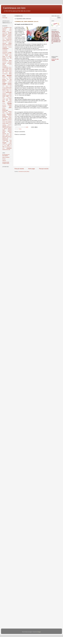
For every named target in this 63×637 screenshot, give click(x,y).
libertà (7, 87)
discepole (4, 59)
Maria (7, 89)
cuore (3, 56)
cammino (10, 37)
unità (11, 141)
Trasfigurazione (5, 140)
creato (10, 53)
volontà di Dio (5, 149)
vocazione (9, 148)
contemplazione (5, 51)
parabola (10, 101)
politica (7, 112)
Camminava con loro (14, 8)
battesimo (4, 35)
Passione (4, 106)
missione (4, 93)
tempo (6, 136)
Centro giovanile (8, 41)
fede (3, 69)
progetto (4, 115)
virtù (11, 145)
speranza (10, 131)
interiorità (10, 84)
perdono (10, 111)
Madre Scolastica (9, 88)
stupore (7, 135)
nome (3, 97)
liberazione (4, 87)
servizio (8, 126)
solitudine (4, 131)
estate (3, 64)
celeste (10, 40)
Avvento (10, 34)
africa (11, 28)
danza (7, 56)
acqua (10, 27)
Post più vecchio (43, 168)
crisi (3, 55)
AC (2, 27)
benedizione (9, 36)
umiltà (7, 141)
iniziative (4, 84)
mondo (3, 95)
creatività (7, 53)
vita (3, 146)
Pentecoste (4, 111)
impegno (4, 83)
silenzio (5, 128)
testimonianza (5, 138)
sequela (4, 126)
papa (3, 101)
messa (8, 91)
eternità (10, 64)
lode (3, 88)
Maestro (4, 89)
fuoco (6, 72)
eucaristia (4, 65)
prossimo (10, 115)
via (11, 144)
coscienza (4, 53)
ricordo (7, 120)
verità (9, 144)
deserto (10, 56)
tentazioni (4, 137)
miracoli (3, 92)
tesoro (10, 137)
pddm (10, 107)
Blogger (39, 631)
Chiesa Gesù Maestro (7, 44)
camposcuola (9, 39)
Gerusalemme (5, 73)
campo (3, 39)
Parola (20, 128)
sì (2, 128)
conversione (4, 52)
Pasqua (10, 104)
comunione (4, 47)
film (8, 71)
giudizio (10, 78)
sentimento (10, 124)
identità (3, 82)
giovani (9, 75)
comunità (10, 47)
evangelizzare (5, 67)
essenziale (9, 63)
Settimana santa (5, 127)
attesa (3, 34)
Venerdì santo (4, 144)
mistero (10, 93)
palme (3, 100)
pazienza (3, 107)
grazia (10, 80)
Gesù (10, 73)
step (8, 133)
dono (10, 60)
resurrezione (4, 119)
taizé (11, 135)
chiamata (4, 43)
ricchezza (10, 119)
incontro (10, 83)
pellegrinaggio (5, 110)
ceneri (3, 41)
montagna (7, 95)
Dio (11, 58)
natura (10, 96)
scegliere (7, 123)
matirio (10, 89)
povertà (3, 114)
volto (9, 149)
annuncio (7, 31)
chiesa (10, 43)
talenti (3, 136)
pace (7, 99)
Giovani (3, 158)
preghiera (9, 114)
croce (10, 55)
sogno (3, 129)
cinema (5, 45)
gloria (8, 79)
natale (7, 96)
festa (3, 71)
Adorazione (4, 28)
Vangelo (4, 142)
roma (7, 122)
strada (3, 135)
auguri (6, 34)
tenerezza (10, 136)
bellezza (3, 36)
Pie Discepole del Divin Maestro (5, 155)
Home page (31, 168)
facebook (10, 67)
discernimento (5, 60)
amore (3, 31)
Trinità (10, 140)
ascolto (10, 32)
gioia (3, 75)
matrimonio (4, 91)
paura (10, 106)
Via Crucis (4, 145)
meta (11, 91)
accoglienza (6, 27)
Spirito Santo (7, 132)
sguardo (10, 127)
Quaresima (5, 116)
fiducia (6, 71)
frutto (3, 72)
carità (8, 40)
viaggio (8, 145)
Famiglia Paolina (8, 68)
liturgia (10, 87)
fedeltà (6, 69)
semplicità (4, 124)
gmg (11, 79)
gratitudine (4, 80)
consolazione (4, 49)
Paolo (10, 100)
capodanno (4, 40)
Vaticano (4, 160)
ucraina (3, 141)
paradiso (3, 103)
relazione (10, 118)
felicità (10, 69)
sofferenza (10, 128)
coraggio (10, 52)
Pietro (3, 112)
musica (3, 96)
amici (10, 30)
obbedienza (10, 97)
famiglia (3, 68)
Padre (10, 99)
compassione (9, 45)
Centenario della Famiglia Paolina (5, 163)
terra (8, 137)
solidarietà (10, 129)
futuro (10, 72)
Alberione (4, 30)
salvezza (10, 122)
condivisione (5, 48)
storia (11, 133)
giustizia (4, 79)
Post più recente (19, 168)
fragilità (10, 71)
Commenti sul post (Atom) (24, 171)
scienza (10, 123)
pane (7, 100)
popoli (10, 112)
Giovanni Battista (7, 76)
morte (10, 95)
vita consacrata (7, 146)
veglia (10, 142)
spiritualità (4, 133)
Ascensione (4, 32)
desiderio (4, 58)
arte (11, 31)
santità (3, 123)
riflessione (10, 120)
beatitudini (10, 35)
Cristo (6, 55)
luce (5, 88)
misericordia (9, 92)
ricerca (3, 120)
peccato (4, 108)
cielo (3, 45)
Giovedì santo (5, 78)
